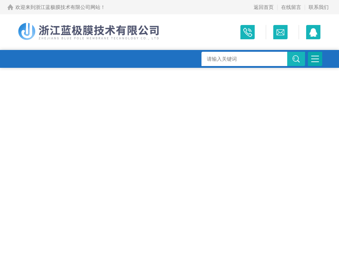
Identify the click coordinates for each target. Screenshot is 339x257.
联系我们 (319, 7)
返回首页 (264, 7)
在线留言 (291, 7)
